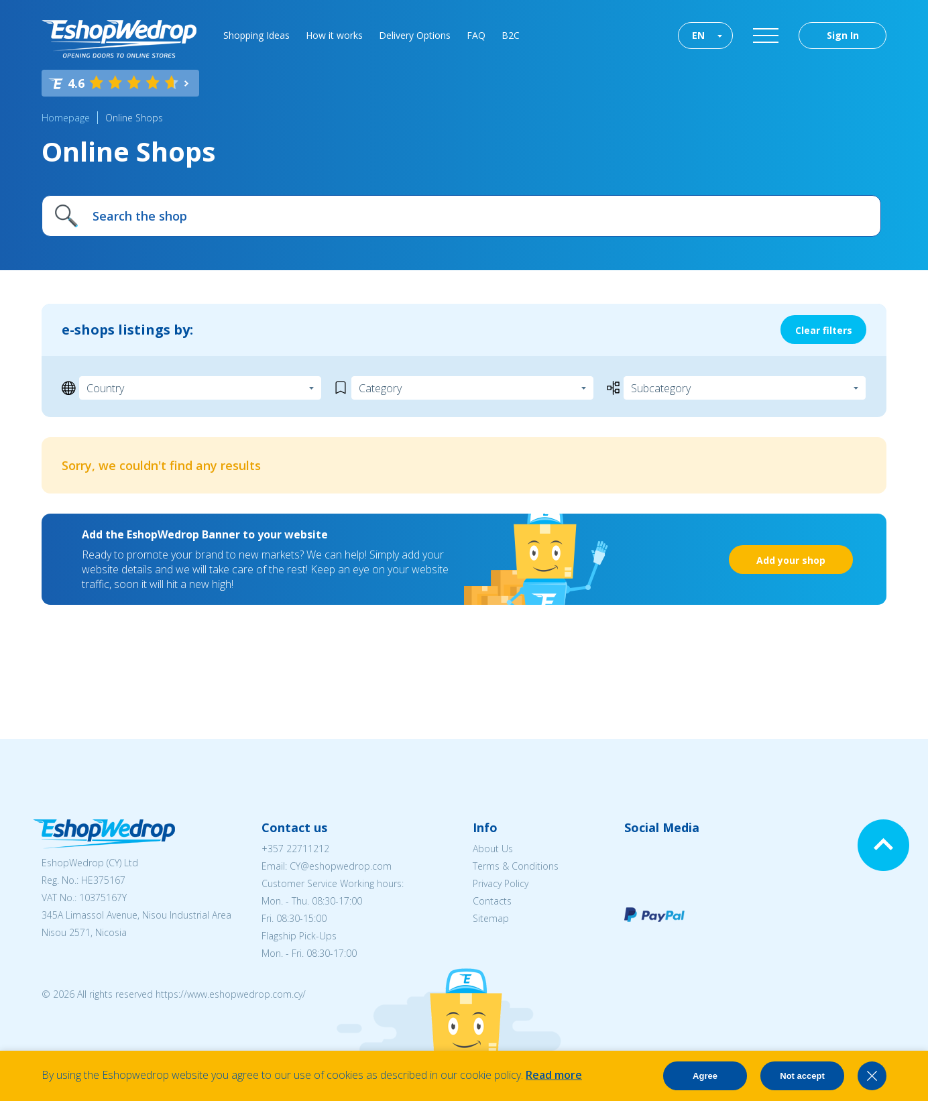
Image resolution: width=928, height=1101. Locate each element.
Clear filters (823, 330)
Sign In (843, 35)
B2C (511, 35)
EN (698, 35)
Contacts (492, 900)
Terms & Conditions (516, 866)
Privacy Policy (500, 883)
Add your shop (790, 560)
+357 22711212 (295, 848)
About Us (493, 848)
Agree (705, 1076)
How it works (334, 35)
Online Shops (134, 117)
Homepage (66, 117)
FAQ (476, 35)
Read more (554, 1074)
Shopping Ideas (256, 35)
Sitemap (491, 918)
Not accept (802, 1076)
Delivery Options (415, 35)
